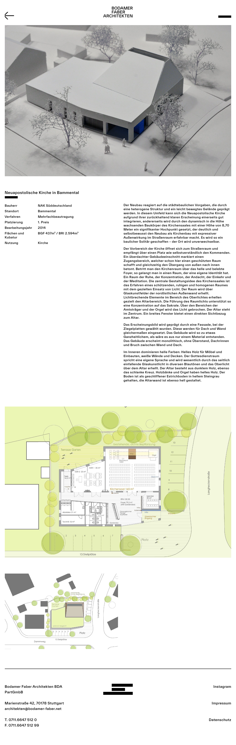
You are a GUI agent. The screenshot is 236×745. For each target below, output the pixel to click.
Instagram (222, 686)
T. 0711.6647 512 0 (21, 720)
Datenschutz (220, 720)
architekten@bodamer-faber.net (33, 709)
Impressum (221, 703)
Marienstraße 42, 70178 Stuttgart (34, 703)
